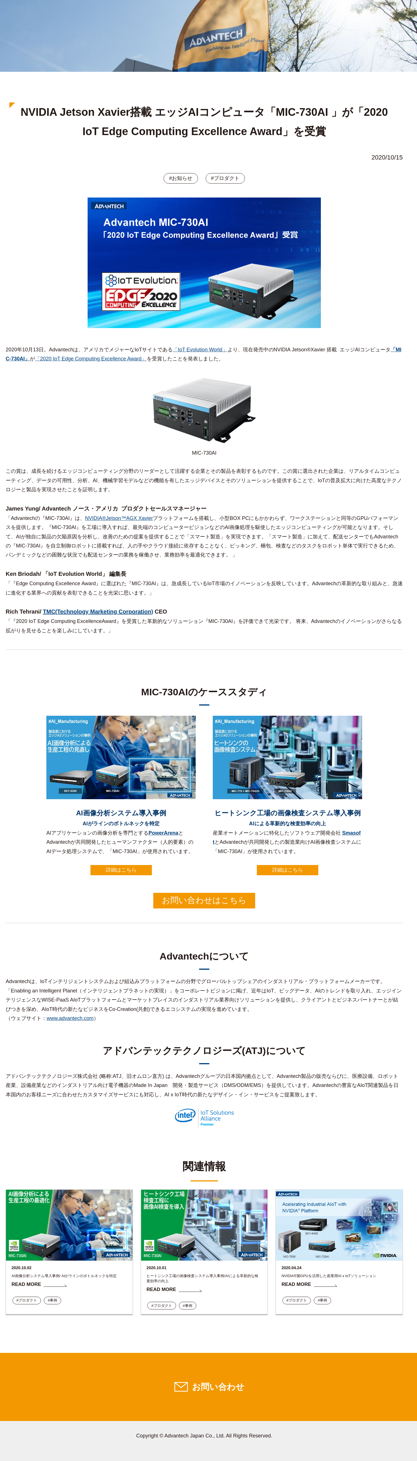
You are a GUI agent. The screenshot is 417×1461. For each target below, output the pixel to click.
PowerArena (163, 833)
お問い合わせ (218, 1386)
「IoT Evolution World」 (200, 349)
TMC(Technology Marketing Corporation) (98, 611)
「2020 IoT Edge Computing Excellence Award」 (91, 359)
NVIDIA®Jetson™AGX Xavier (119, 518)
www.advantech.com (70, 1018)
